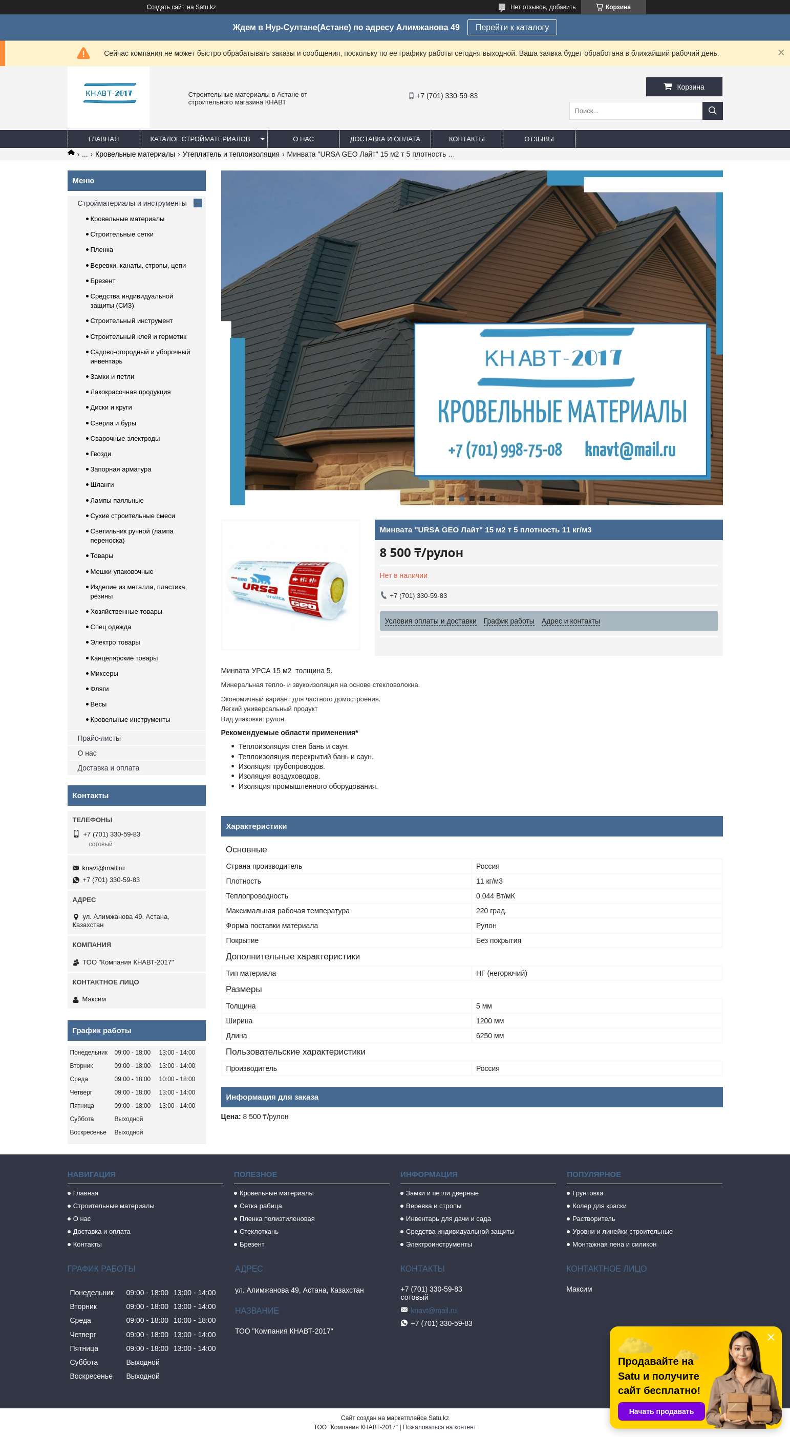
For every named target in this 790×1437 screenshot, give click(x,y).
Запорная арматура (121, 469)
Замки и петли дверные (442, 1193)
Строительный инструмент (132, 321)
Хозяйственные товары (126, 611)
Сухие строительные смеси (133, 516)
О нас (303, 139)
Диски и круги (111, 407)
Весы (99, 704)
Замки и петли (113, 376)
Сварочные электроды (125, 438)
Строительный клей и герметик (138, 336)
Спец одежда (111, 627)
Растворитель (593, 1218)
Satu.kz (439, 1418)
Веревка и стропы (433, 1206)
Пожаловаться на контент (439, 1427)
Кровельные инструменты (130, 719)
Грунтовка (587, 1193)
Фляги (100, 689)
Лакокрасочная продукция (131, 392)
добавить (562, 7)
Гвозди (101, 454)
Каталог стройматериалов (200, 139)
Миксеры (104, 673)
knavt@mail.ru (103, 868)
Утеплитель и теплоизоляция (231, 154)
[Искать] (712, 111)
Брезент (103, 281)
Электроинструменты (439, 1244)
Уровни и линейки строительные (622, 1231)
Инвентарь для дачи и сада (448, 1218)
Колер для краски (599, 1206)
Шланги (102, 484)
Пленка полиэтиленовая (277, 1218)
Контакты (467, 139)
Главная (104, 139)
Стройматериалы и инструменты (132, 203)
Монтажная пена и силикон (614, 1244)
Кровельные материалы (135, 154)
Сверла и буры (114, 423)
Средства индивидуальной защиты (460, 1231)
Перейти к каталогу (512, 27)
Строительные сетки (122, 234)
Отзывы (538, 139)
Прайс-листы (99, 738)
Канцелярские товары (124, 658)
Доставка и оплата (385, 139)
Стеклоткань (259, 1231)
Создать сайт (166, 7)
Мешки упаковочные (122, 571)
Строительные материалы (114, 1206)
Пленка (102, 249)
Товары (102, 556)
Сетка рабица (261, 1206)
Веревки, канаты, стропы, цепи (138, 265)
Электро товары (115, 642)
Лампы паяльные (117, 500)
